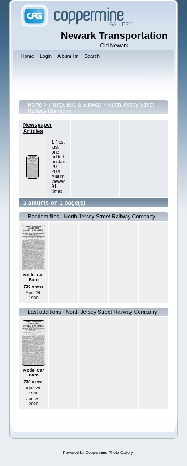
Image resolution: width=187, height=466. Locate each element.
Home (35, 105)
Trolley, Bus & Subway (74, 105)
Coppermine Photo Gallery (109, 452)
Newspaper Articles (37, 128)
